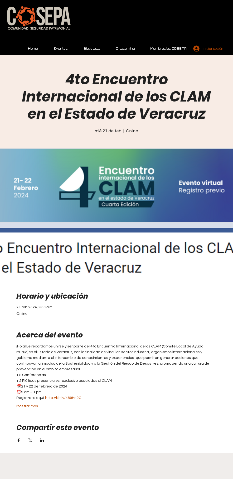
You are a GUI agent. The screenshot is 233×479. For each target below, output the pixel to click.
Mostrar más (27, 406)
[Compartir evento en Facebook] (18, 440)
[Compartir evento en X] (30, 440)
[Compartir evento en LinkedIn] (42, 440)
